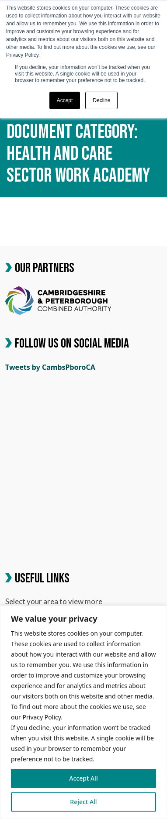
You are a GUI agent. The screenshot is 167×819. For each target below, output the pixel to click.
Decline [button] (101, 100)
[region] (83, 712)
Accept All (83, 778)
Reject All (83, 802)
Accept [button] (65, 100)
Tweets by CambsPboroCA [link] (50, 367)
